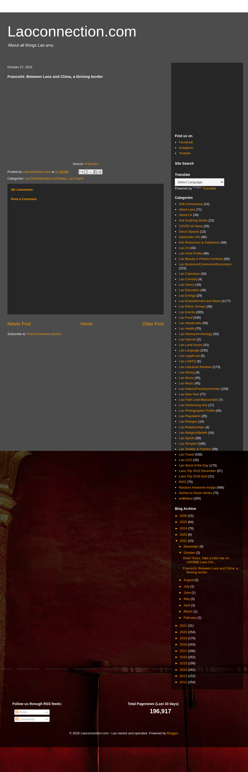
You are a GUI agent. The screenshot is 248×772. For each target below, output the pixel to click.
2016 (184, 657)
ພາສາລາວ (185, 498)
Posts (21, 712)
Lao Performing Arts (193, 405)
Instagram (186, 148)
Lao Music (186, 383)
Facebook (186, 142)
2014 (184, 670)
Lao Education (189, 290)
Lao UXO (185, 460)
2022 (184, 541)
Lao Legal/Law (189, 356)
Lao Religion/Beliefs (193, 432)
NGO (182, 482)
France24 (91, 164)
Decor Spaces (189, 231)
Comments (25, 719)
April (187, 605)
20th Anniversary (191, 204)
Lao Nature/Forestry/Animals (199, 389)
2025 (184, 522)
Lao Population (189, 416)
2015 (184, 663)
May (187, 599)
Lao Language (189, 350)
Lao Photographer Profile (197, 410)
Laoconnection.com (71, 31)
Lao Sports (186, 438)
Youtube (184, 153)
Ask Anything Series (193, 220)
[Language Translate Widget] (199, 182)
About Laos (187, 209)
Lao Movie (186, 378)
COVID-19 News (191, 226)
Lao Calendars (189, 274)
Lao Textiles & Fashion (195, 449)
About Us (185, 215)
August (189, 580)
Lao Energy (187, 295)
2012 (184, 682)
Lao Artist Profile (190, 253)
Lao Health (186, 328)
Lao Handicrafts (190, 323)
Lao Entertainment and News (45, 178)
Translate (204, 188)
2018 (184, 644)
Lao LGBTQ (187, 361)
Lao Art (184, 248)
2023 (184, 534)
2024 (184, 528)
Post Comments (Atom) (44, 334)
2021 (184, 625)
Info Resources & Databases (199, 242)
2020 (184, 632)
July (187, 586)
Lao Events (187, 312)
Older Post (153, 323)
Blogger (172, 733)
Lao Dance (186, 284)
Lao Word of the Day (193, 465)
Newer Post (19, 323)
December (192, 546)
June (188, 592)
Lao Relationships (191, 427)
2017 (184, 651)
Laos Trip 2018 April (193, 476)
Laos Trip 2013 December (197, 471)
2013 (184, 676)
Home (87, 323)
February (191, 617)
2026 (184, 516)
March (189, 611)
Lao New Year (189, 394)
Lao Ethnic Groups (192, 306)
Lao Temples (188, 443)
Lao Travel (75, 178)
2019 (184, 638)
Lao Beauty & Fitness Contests (201, 259)
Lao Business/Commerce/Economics (205, 264)
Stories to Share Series (195, 493)
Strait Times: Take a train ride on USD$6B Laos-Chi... (206, 560)
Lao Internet (187, 339)
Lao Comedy (188, 279)
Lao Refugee (188, 421)
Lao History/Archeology (195, 334)
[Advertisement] (207, 97)
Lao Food (185, 317)
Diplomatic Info (189, 237)
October (190, 553)
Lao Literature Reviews (195, 367)
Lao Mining (187, 372)
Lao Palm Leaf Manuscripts (198, 399)
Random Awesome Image (197, 487)
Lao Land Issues (190, 345)
